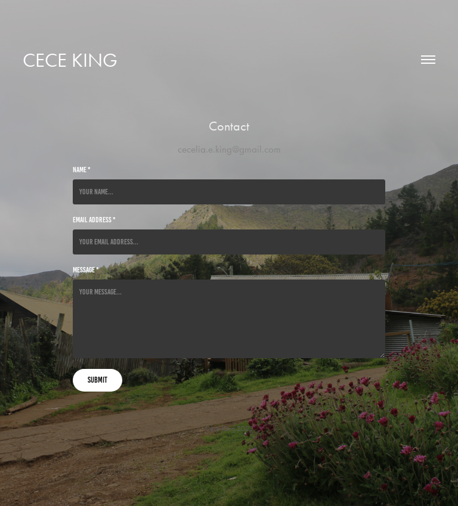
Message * (86, 270)
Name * (82, 170)
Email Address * (94, 220)
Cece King (70, 60)
